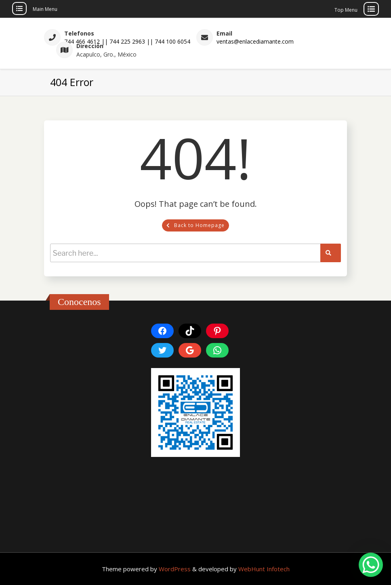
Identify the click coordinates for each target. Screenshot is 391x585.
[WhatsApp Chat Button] (371, 565)
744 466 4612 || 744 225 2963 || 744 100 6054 (127, 41)
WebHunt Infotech (264, 569)
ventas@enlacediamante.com (255, 41)
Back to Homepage (195, 225)
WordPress (175, 569)
